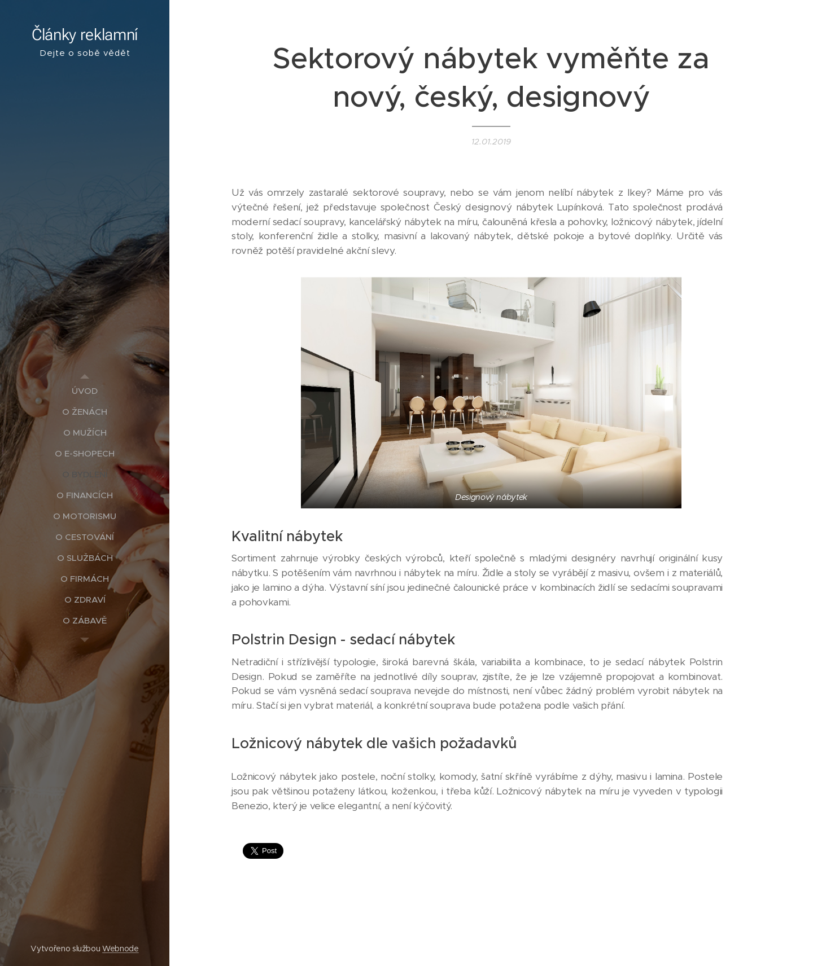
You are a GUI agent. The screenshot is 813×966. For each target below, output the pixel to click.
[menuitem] (84, 390)
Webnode (120, 948)
